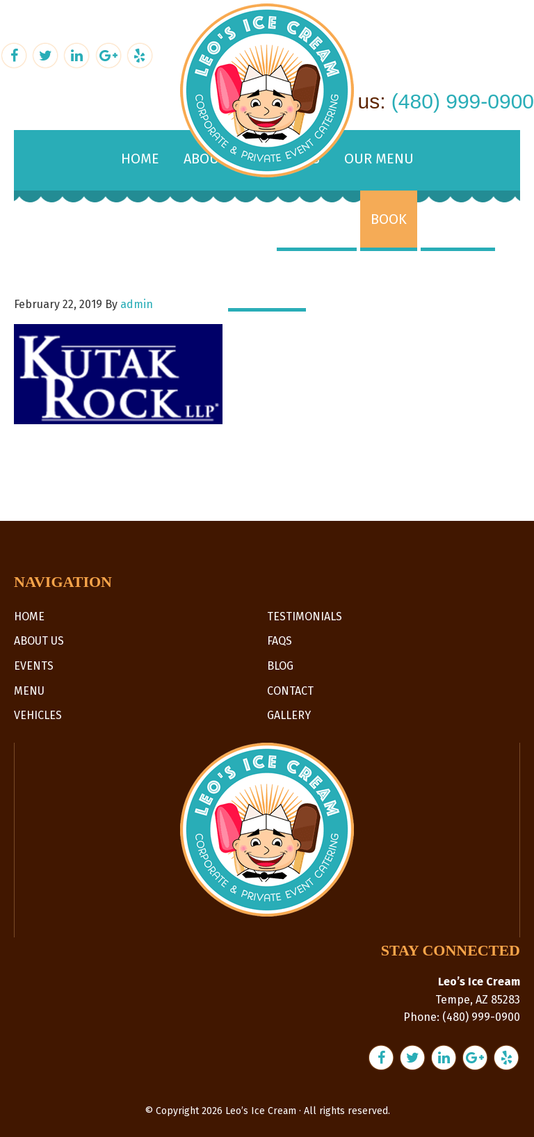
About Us (39, 640)
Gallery (289, 715)
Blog (280, 665)
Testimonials (304, 616)
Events (34, 665)
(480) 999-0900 (462, 101)
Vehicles (38, 715)
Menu (29, 690)
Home (29, 616)
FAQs (279, 640)
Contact (290, 690)
